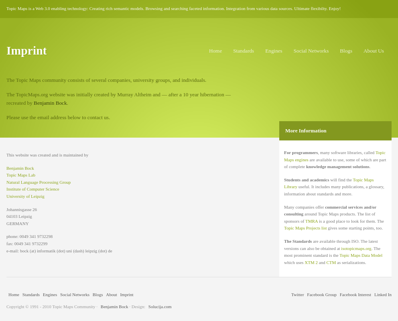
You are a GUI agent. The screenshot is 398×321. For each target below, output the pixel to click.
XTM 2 (311, 262)
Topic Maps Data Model (360, 255)
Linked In (383, 294)
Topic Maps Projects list (305, 228)
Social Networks (311, 51)
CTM (331, 262)
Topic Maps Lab (20, 175)
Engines (273, 51)
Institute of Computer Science (32, 189)
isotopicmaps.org (356, 248)
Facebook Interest (356, 294)
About (111, 294)
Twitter (297, 294)
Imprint (126, 294)
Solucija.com (160, 306)
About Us (373, 51)
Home (215, 51)
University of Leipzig (25, 196)
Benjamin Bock (50, 103)
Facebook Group (322, 294)
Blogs (346, 51)
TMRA (311, 221)
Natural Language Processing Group (38, 182)
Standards (243, 51)
